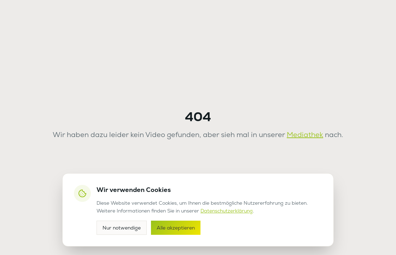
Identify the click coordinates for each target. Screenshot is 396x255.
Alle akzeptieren (176, 228)
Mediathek (305, 134)
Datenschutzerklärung (226, 211)
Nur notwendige (122, 228)
